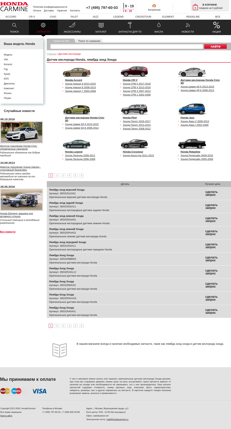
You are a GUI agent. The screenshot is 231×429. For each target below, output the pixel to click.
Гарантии (62, 10)
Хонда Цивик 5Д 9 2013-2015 (82, 124)
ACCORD (10, 16)
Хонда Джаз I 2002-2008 (194, 125)
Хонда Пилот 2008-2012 (137, 128)
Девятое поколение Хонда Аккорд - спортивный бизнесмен (20, 168)
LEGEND (118, 16)
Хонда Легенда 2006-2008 (80, 159)
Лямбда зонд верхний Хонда (67, 189)
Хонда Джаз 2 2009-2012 (195, 121)
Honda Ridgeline (190, 151)
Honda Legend (73, 151)
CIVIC (53, 16)
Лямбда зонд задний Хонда (66, 202)
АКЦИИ (216, 31)
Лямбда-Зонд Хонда (61, 255)
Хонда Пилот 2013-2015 (137, 125)
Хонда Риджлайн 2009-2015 (197, 155)
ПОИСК (14, 31)
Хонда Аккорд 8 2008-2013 (80, 87)
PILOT (74, 16)
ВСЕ (217, 16)
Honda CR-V (130, 80)
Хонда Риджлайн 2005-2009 (197, 159)
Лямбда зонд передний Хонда (67, 242)
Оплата (37, 10)
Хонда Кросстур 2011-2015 (138, 155)
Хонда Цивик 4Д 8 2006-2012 (197, 90)
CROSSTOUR (143, 16)
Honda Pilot (130, 117)
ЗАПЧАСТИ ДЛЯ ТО (129, 31)
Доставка (49, 10)
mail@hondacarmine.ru (117, 419)
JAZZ (95, 16)
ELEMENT (168, 16)
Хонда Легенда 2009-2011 (80, 155)
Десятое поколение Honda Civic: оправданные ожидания (18, 147)
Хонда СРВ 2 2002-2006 (137, 94)
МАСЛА (158, 31)
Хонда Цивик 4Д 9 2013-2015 (197, 86)
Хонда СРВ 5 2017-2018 (137, 83)
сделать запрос (211, 193)
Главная (51, 53)
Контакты (75, 10)
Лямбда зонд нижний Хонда (66, 215)
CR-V (32, 16)
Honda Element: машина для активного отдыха (16, 215)
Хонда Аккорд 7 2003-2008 (80, 91)
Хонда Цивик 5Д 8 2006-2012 (82, 127)
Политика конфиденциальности (50, 7)
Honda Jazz (187, 117)
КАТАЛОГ (100, 31)
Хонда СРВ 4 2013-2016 (137, 87)
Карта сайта (6, 416)
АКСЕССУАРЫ (72, 31)
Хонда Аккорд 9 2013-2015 (80, 83)
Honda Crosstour (133, 151)
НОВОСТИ (188, 31)
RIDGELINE (193, 16)
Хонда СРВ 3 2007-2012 (137, 91)
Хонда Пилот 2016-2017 (137, 121)
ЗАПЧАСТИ (43, 32)
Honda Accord (73, 80)
